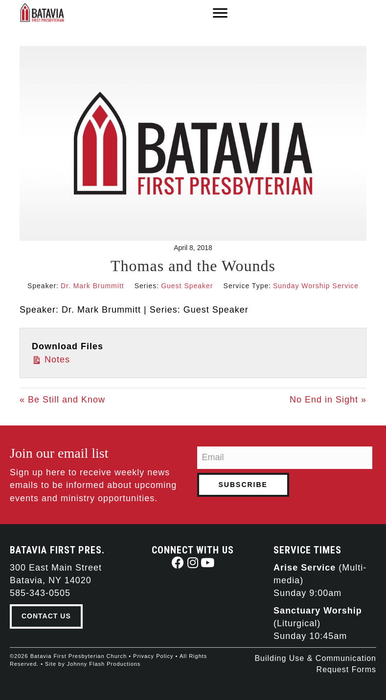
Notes (51, 358)
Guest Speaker (187, 286)
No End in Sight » (328, 399)
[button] (178, 562)
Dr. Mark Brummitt (92, 286)
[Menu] (220, 13)
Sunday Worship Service (316, 286)
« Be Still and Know (62, 399)
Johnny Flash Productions (104, 664)
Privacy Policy (153, 656)
